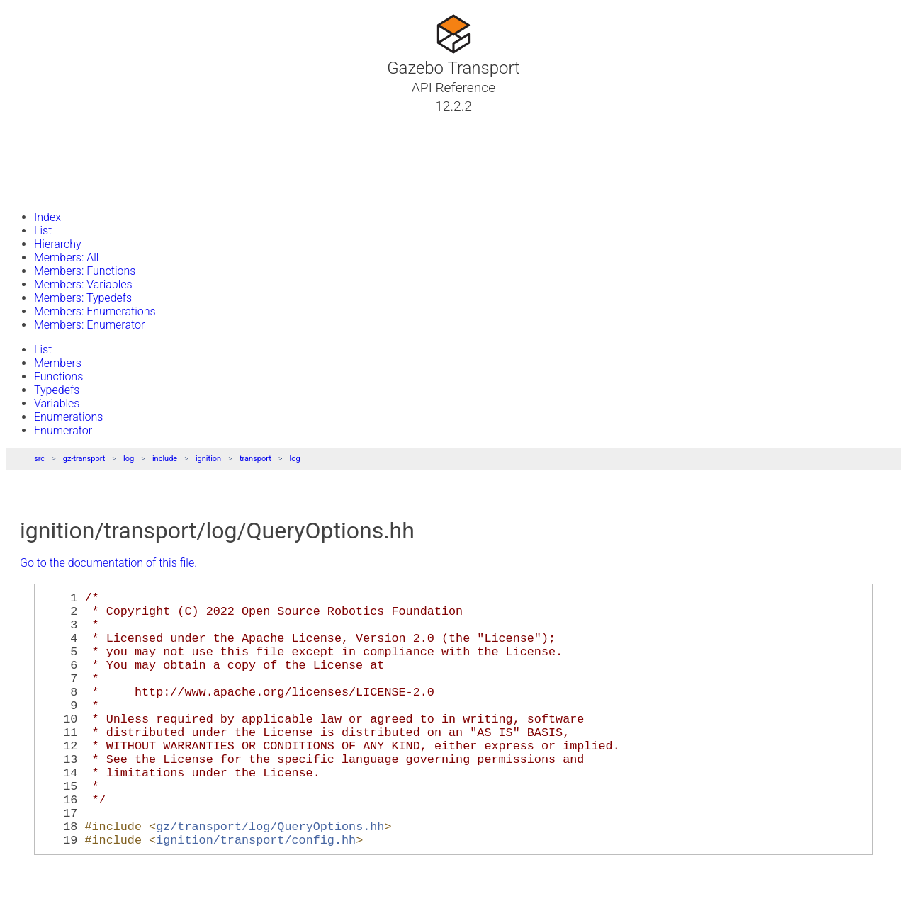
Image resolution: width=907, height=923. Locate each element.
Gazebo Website (67, 190)
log (128, 458)
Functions (58, 376)
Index (47, 217)
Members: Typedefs (83, 298)
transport (255, 458)
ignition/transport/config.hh (256, 893)
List (43, 230)
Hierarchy (57, 244)
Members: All (66, 257)
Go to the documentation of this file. (108, 563)
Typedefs (56, 390)
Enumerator (63, 430)
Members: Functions (84, 271)
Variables (56, 403)
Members (57, 363)
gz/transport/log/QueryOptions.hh (270, 876)
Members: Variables (83, 284)
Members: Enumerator (89, 325)
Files (37, 173)
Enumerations (68, 417)
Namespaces (59, 156)
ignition (208, 458)
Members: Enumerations (95, 311)
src (39, 458)
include (164, 458)
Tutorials (48, 122)
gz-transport (84, 458)
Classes (45, 139)
